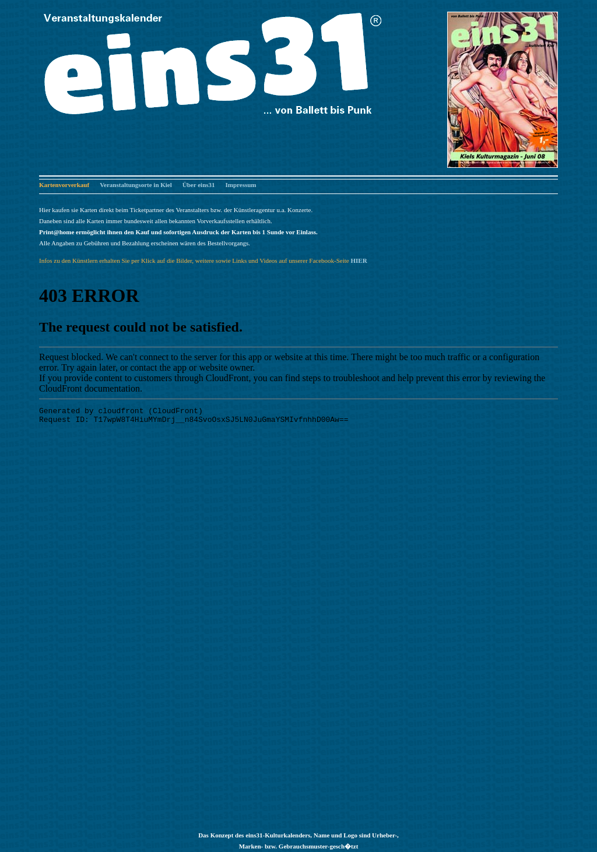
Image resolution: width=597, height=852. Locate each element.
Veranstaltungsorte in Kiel (136, 184)
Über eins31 (198, 184)
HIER (358, 260)
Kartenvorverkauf (64, 184)
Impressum (241, 184)
